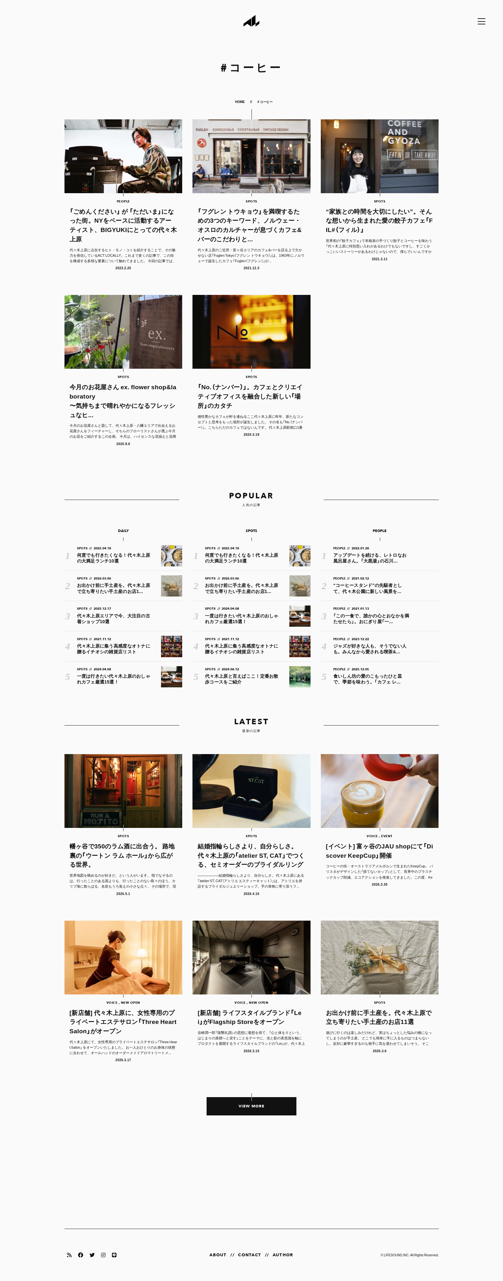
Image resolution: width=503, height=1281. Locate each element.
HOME (240, 101)
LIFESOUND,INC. (396, 1254)
